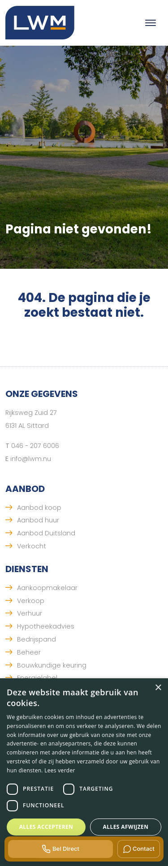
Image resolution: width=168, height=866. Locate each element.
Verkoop (30, 600)
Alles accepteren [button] (46, 827)
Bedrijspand (36, 639)
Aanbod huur (38, 520)
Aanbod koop (39, 507)
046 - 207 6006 (35, 445)
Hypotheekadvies (45, 626)
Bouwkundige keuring (51, 665)
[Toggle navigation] (150, 23)
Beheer (29, 652)
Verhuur (29, 613)
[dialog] (84, 772)
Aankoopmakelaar (47, 587)
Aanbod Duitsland (46, 533)
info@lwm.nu (30, 458)
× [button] (158, 688)
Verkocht (31, 546)
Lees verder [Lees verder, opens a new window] (59, 770)
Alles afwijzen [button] (126, 827)
